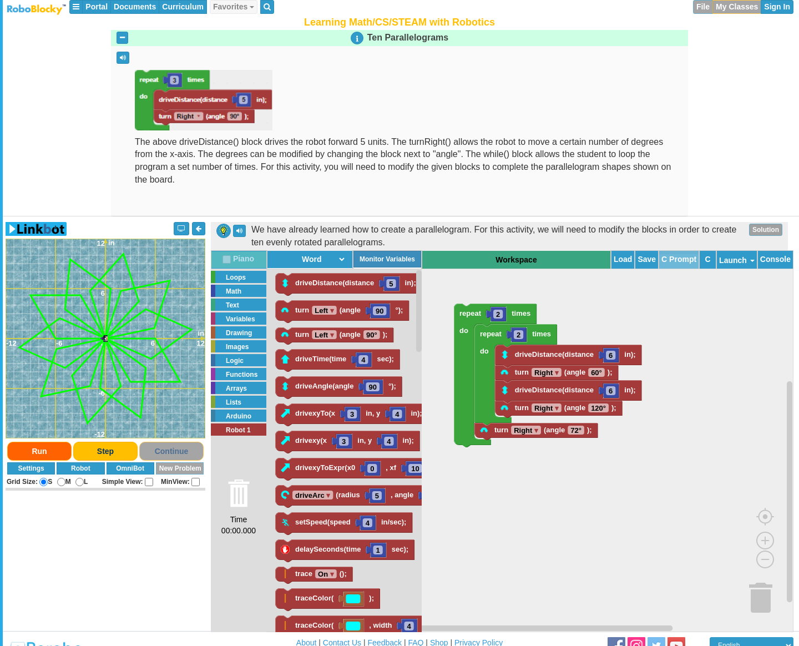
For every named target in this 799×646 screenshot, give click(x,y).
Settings (31, 468)
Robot (80, 468)
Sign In (777, 6)
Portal (96, 6)
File (703, 6)
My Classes (737, 6)
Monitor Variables (387, 259)
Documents (135, 6)
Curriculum (183, 6)
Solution (765, 230)
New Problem (180, 468)
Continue (172, 451)
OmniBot (130, 468)
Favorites (233, 6)
